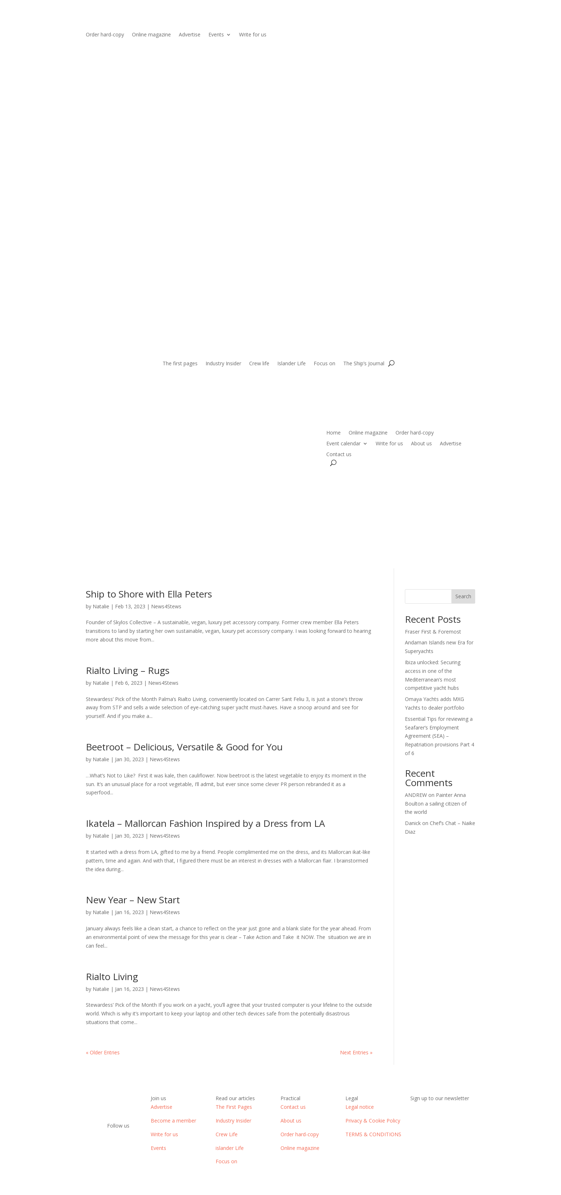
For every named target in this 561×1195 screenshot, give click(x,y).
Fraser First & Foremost (433, 631)
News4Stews (166, 606)
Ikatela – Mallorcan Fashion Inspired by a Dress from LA (205, 823)
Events (216, 35)
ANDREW (416, 794)
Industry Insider (223, 364)
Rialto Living (112, 976)
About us (421, 444)
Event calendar (343, 444)
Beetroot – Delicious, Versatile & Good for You (184, 746)
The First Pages (234, 1106)
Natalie (101, 606)
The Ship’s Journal (363, 364)
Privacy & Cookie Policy (372, 1120)
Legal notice (359, 1106)
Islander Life (291, 364)
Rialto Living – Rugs (127, 670)
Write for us (252, 35)
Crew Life (227, 1134)
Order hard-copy (105, 35)
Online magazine (151, 35)
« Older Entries (103, 1052)
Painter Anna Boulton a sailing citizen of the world (436, 803)
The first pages (180, 364)
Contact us (339, 455)
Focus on (324, 364)
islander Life (230, 1148)
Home (333, 433)
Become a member (173, 1120)
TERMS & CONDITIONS (373, 1134)
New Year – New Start (133, 899)
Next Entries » (356, 1052)
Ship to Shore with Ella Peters (149, 593)
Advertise (189, 35)
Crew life (259, 364)
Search (463, 596)
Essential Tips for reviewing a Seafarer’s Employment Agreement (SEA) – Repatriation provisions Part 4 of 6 (439, 736)
